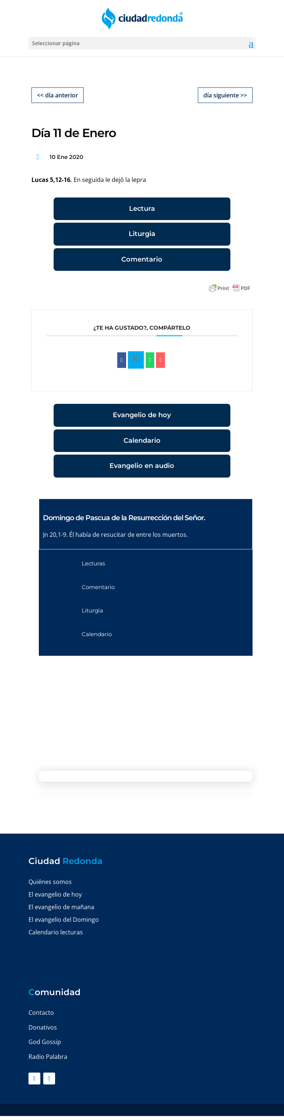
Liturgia (142, 234)
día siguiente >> (225, 95)
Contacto (41, 1012)
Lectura (142, 209)
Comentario (141, 259)
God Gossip (44, 1042)
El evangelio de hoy (55, 894)
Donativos (42, 1027)
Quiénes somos (50, 882)
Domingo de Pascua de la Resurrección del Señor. (124, 518)
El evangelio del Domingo (63, 919)
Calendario (142, 440)
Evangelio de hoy (142, 415)
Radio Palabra (47, 1057)
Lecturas (93, 563)
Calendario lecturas (55, 932)
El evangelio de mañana (61, 907)
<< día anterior (57, 95)
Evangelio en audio (141, 466)
